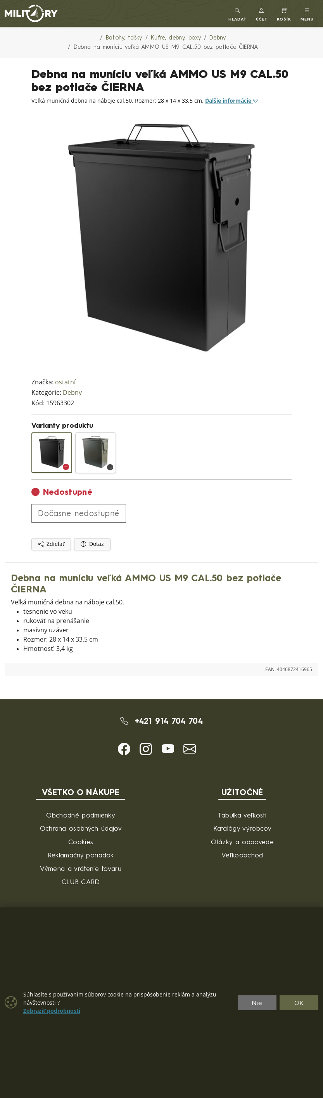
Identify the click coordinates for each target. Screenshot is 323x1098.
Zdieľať (51, 543)
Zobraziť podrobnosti (51, 1010)
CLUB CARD (81, 882)
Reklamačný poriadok (81, 855)
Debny (72, 393)
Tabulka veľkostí (242, 815)
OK (299, 1003)
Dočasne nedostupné (78, 513)
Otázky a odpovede (242, 842)
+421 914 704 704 (161, 721)
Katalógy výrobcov (242, 828)
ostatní (65, 382)
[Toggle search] (237, 13)
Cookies (80, 842)
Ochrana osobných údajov (81, 828)
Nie (257, 1003)
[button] (262, 13)
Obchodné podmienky (80, 815)
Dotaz (92, 543)
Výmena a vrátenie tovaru (80, 868)
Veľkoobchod (242, 855)
